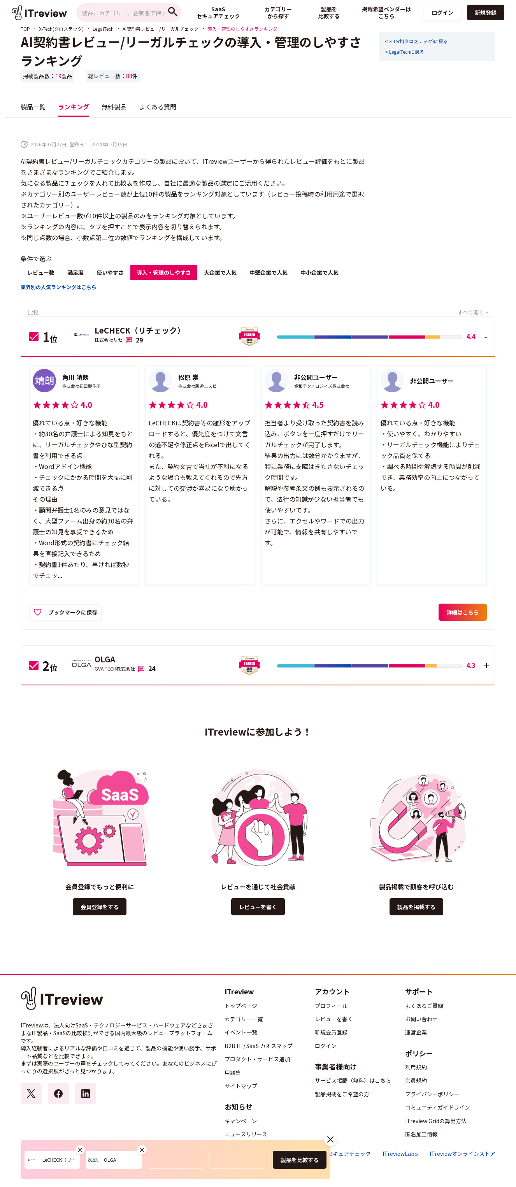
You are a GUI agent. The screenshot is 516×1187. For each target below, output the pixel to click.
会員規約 (416, 1080)
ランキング (73, 106)
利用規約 (416, 1067)
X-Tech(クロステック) (61, 28)
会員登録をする (100, 907)
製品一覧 (33, 106)
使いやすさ (110, 272)
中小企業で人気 (319, 272)
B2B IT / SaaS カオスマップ (259, 1046)
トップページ (241, 1006)
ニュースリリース (246, 1134)
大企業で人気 (220, 272)
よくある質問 (157, 106)
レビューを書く (258, 907)
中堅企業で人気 (268, 272)
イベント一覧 (241, 1032)
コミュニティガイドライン (437, 1107)
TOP (25, 28)
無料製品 (114, 106)
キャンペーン (241, 1121)
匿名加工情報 (421, 1134)
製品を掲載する (416, 907)
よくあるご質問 (424, 1006)
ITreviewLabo (400, 1153)
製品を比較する (300, 1160)
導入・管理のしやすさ (164, 272)
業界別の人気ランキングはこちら (59, 287)
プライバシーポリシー (432, 1094)
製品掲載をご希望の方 (342, 1094)
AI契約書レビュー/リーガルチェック (160, 28)
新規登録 (486, 12)
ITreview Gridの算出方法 (436, 1121)
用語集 (233, 1072)
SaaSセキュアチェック (343, 1153)
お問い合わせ (421, 1019)
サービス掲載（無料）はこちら (353, 1080)
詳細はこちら (462, 612)
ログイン (442, 12)
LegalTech (103, 28)
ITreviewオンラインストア (462, 1153)
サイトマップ (241, 1086)
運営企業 (416, 1032)
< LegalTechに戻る (404, 51)
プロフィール (331, 1006)
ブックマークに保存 (72, 612)
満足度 (75, 272)
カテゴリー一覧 (244, 1019)
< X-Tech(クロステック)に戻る (416, 41)
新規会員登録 (331, 1032)
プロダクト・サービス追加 (257, 1059)
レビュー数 (40, 272)
